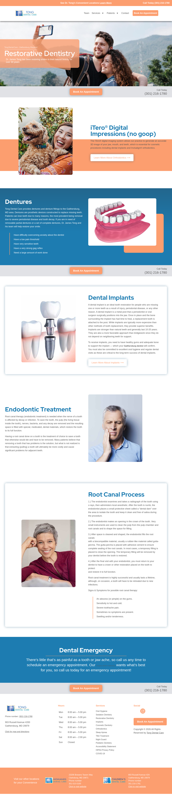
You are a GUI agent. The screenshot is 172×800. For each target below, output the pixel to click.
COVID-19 (100, 760)
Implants (99, 728)
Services (98, 13)
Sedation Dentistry (104, 721)
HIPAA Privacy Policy (105, 756)
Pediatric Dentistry (104, 749)
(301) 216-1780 (162, 3)
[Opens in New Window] (137, 793)
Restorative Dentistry (105, 724)
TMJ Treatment (102, 742)
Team (86, 13)
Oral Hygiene (101, 717)
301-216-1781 (134, 790)
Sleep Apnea (101, 738)
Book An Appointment (145, 13)
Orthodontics (101, 735)
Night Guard (101, 746)
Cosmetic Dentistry (104, 731)
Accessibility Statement (106, 753)
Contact (125, 13)
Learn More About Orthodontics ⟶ (113, 157)
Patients (113, 13)
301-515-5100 (75, 790)
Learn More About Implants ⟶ (109, 363)
